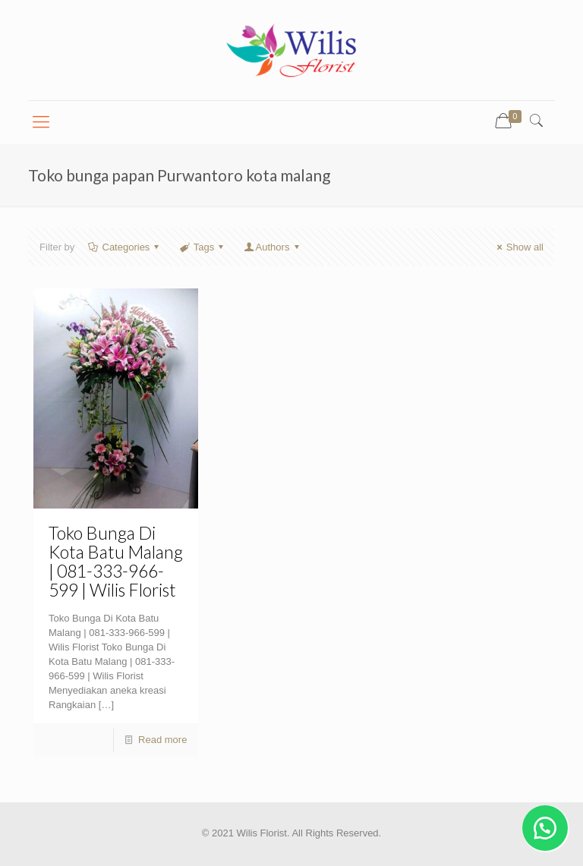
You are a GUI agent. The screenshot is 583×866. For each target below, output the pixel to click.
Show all (518, 247)
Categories (124, 247)
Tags (203, 247)
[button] (545, 828)
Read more (162, 739)
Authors (272, 247)
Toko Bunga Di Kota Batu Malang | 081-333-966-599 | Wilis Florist (116, 561)
